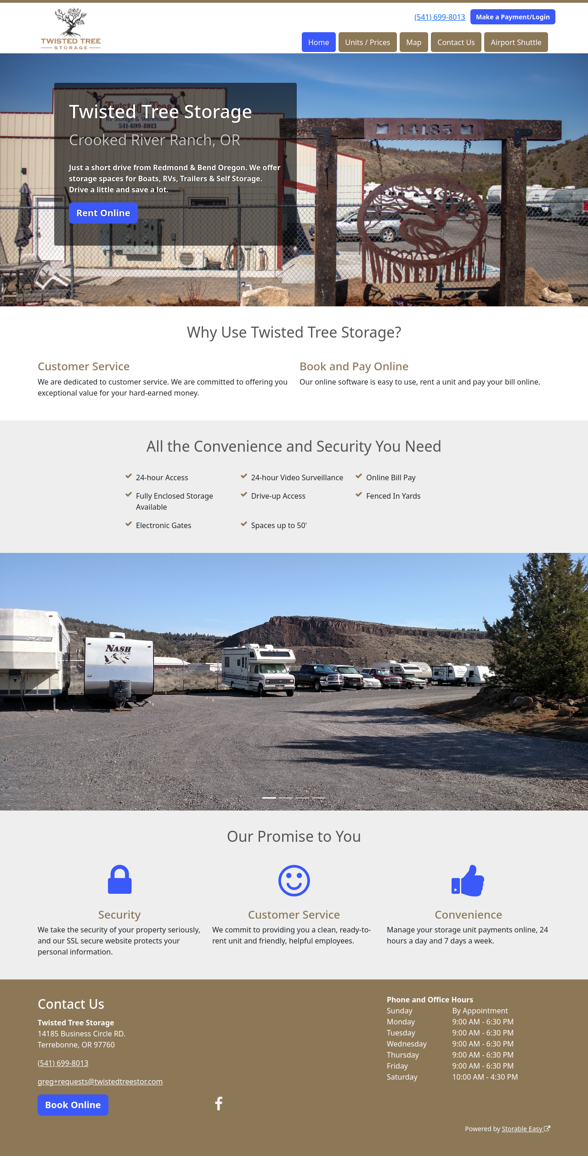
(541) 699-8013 (439, 17)
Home (318, 42)
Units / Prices (367, 42)
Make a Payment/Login (513, 16)
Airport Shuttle (516, 42)
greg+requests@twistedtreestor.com (100, 1081)
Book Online (73, 1104)
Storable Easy (526, 1128)
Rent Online (103, 213)
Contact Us (456, 42)
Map (413, 42)
